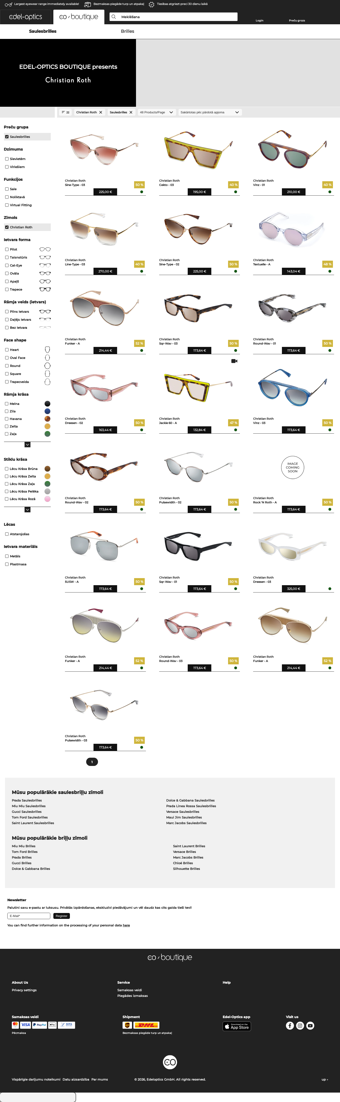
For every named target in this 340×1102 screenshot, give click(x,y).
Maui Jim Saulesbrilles (184, 817)
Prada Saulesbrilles (27, 800)
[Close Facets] (27, 112)
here (126, 925)
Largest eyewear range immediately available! (46, 4)
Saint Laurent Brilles (189, 846)
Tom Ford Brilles (25, 852)
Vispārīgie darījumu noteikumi (36, 1079)
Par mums (99, 1079)
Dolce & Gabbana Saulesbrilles (190, 800)
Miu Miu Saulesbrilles (29, 806)
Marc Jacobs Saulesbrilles (186, 823)
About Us (20, 982)
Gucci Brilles (21, 863)
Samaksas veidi (129, 990)
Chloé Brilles (183, 863)
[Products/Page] (157, 112)
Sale (11, 189)
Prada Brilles (22, 857)
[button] (25, 17)
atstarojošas (17, 534)
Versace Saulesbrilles (182, 812)
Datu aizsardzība (76, 1079)
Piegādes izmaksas (132, 996)
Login (259, 20)
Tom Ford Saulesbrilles (30, 817)
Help (227, 982)
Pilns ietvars (28, 311)
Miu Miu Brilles (23, 846)
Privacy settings (24, 990)
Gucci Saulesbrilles (27, 812)
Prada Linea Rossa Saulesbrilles (191, 806)
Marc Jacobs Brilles (188, 857)
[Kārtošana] (210, 112)
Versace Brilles (184, 852)
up (325, 1079)
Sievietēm (15, 159)
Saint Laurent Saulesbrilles (33, 823)
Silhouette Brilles (186, 869)
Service (123, 982)
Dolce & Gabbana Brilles (31, 869)
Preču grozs (297, 20)
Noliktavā (15, 197)
